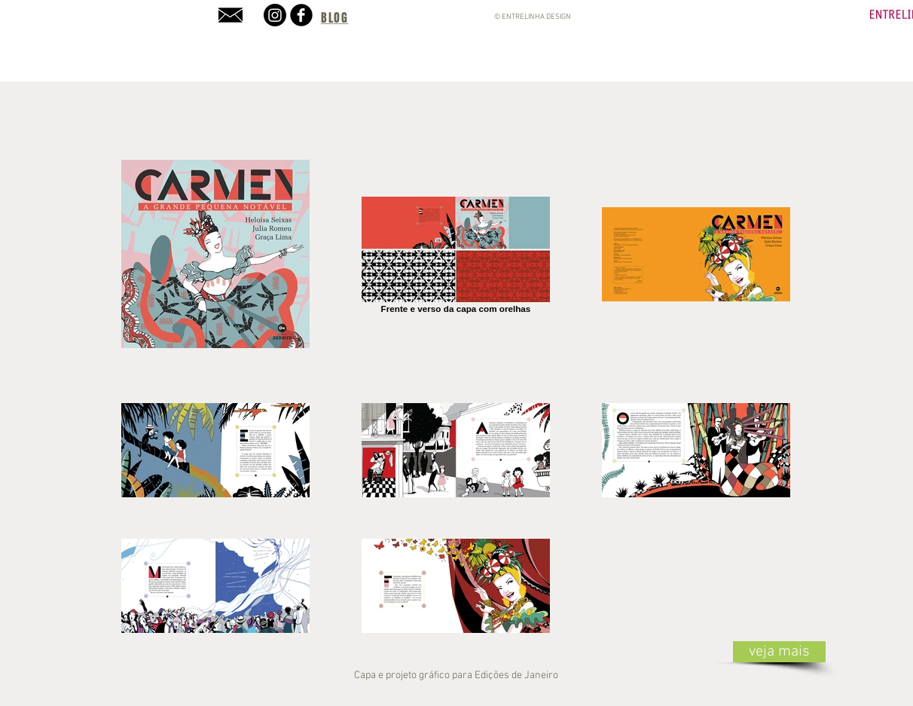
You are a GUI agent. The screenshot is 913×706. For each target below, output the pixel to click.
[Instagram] (275, 15)
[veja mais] (779, 651)
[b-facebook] (301, 15)
